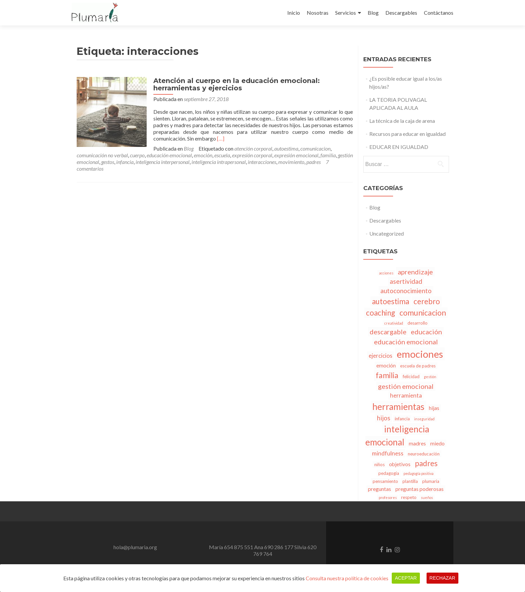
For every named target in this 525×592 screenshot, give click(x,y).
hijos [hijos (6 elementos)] (383, 418)
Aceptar (406, 578)
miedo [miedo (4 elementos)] (437, 443)
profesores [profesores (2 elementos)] (388, 497)
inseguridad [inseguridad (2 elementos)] (424, 419)
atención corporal (177, 148)
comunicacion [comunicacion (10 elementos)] (422, 312)
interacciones (177, 162)
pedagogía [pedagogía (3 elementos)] (388, 473)
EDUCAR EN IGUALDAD (398, 147)
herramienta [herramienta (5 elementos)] (406, 395)
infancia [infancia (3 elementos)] (402, 418)
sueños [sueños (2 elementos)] (427, 497)
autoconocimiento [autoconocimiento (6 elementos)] (406, 290)
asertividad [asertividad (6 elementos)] (406, 281)
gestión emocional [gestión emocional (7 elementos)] (406, 386)
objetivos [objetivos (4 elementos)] (399, 464)
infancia (309, 155)
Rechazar (442, 578)
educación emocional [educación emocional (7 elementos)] (406, 342)
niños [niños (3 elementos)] (379, 464)
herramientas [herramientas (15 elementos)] (398, 406)
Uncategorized (386, 233)
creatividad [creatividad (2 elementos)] (393, 323)
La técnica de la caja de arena (402, 120)
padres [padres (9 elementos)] (426, 463)
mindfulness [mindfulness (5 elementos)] (387, 453)
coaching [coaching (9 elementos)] (380, 312)
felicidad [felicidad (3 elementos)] (411, 376)
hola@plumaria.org (135, 547)
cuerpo (316, 148)
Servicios (345, 12)
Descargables (401, 12)
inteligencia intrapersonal (134, 162)
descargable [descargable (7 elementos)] (388, 332)
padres (229, 162)
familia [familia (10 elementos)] (387, 375)
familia (235, 155)
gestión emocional (264, 155)
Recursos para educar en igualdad (407, 134)
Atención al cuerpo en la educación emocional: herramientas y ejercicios (233, 84)
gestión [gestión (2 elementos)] (430, 376)
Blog (373, 12)
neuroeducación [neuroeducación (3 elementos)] (424, 453)
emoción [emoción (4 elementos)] (386, 365)
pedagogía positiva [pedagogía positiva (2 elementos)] (418, 473)
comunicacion (239, 148)
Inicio (293, 12)
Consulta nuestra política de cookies (347, 578)
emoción (110, 155)
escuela (129, 155)
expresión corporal (159, 155)
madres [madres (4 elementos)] (417, 443)
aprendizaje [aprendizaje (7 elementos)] (415, 272)
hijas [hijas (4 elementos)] (434, 408)
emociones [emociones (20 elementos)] (420, 354)
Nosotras (317, 12)
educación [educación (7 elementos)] (426, 332)
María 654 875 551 (231, 547)
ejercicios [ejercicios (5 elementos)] (380, 355)
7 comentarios (256, 162)
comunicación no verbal (281, 148)
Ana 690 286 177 (273, 547)
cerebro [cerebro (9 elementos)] (427, 301)
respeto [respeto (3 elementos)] (409, 497)
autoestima (210, 148)
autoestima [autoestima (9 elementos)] (390, 301)
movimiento (207, 162)
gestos (292, 155)
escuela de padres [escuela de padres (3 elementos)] (418, 365)
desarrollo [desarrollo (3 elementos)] (417, 323)
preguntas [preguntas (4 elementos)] (379, 489)
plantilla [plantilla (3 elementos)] (410, 481)
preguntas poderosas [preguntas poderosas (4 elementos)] (419, 489)
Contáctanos (438, 12)
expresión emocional (203, 155)
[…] (217, 138)
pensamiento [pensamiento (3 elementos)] (385, 481)
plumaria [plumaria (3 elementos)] (430, 481)
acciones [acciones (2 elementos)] (386, 273)
